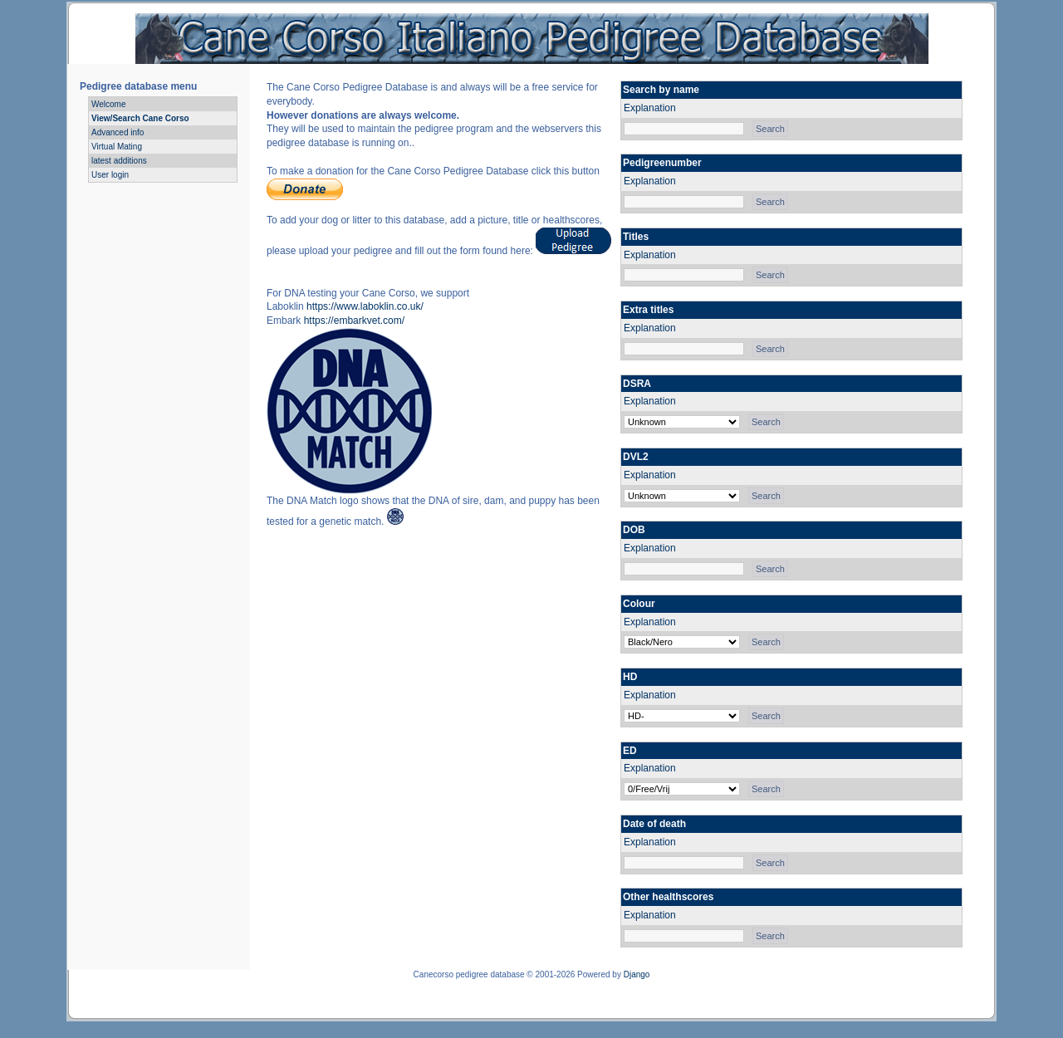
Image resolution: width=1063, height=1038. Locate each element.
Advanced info (117, 132)
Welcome (108, 104)
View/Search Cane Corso (140, 118)
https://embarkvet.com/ (354, 320)
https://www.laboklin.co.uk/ (365, 306)
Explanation (650, 108)
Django (637, 974)
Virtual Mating (116, 146)
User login (110, 174)
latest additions (119, 160)
